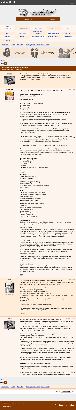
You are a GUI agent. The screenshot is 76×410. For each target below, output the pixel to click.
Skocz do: (58, 391)
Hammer (9, 73)
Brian (72, 405)
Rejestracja (49, 19)
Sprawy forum (53, 36)
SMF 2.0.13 (4, 403)
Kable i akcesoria (53, 33)
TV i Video (68, 33)
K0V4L (9, 279)
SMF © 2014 (11, 403)
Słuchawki (38, 28)
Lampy (8, 33)
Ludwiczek (9, 89)
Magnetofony (53, 28)
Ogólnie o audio (22, 28)
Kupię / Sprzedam (38, 36)
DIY (68, 28)
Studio (7, 36)
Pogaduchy (68, 36)
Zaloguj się (26, 19)
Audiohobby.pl (8, 2)
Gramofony (23, 33)
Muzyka (22, 36)
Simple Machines (19, 403)
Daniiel (61, 405)
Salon (8, 40)
